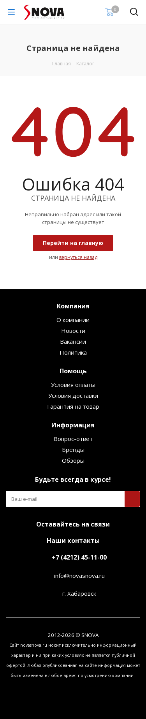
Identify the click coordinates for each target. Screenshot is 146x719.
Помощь (73, 371)
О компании (73, 320)
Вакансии (73, 341)
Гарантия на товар (73, 406)
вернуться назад (78, 257)
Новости (73, 330)
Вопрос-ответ (73, 439)
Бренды (73, 449)
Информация (73, 425)
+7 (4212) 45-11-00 (79, 557)
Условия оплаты (73, 384)
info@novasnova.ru (79, 575)
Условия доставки (73, 395)
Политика (73, 352)
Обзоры (73, 460)
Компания (73, 306)
